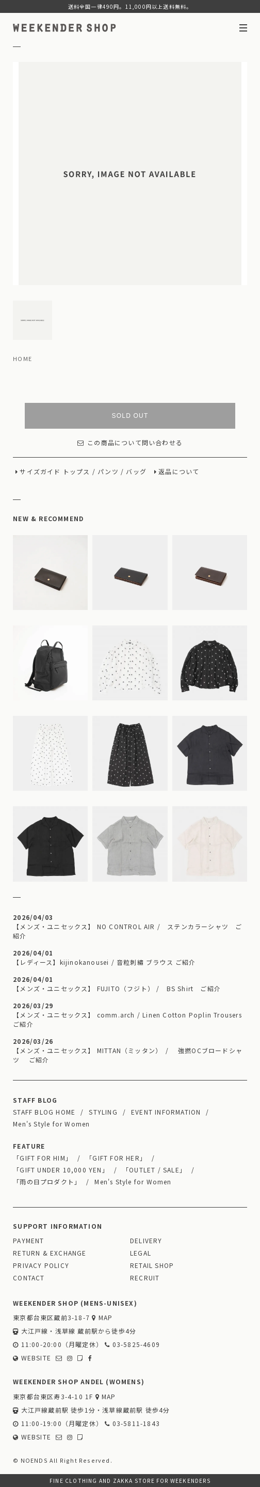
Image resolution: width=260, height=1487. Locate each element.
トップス (76, 471)
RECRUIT (144, 1277)
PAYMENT (28, 1240)
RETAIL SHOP (152, 1265)
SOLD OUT (130, 415)
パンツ (108, 471)
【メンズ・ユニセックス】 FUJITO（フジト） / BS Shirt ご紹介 (117, 988)
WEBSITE (32, 1357)
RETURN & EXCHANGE (49, 1252)
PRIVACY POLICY (41, 1265)
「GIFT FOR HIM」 (42, 1157)
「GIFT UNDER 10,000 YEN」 (61, 1169)
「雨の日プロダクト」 (47, 1181)
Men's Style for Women (51, 1123)
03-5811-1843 (132, 1423)
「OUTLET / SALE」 (154, 1169)
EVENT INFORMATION (166, 1111)
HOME (22, 358)
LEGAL (140, 1252)
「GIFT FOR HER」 (116, 1157)
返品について (178, 471)
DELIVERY (146, 1240)
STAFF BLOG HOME (44, 1111)
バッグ (136, 471)
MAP (102, 1317)
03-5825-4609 (132, 1344)
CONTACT (28, 1277)
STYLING (103, 1111)
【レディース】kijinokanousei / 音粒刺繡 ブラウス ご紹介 (104, 962)
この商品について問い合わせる (130, 442)
